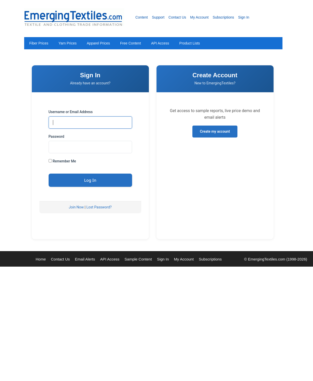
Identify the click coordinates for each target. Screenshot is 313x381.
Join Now (76, 207)
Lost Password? (98, 207)
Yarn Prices (68, 43)
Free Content (130, 43)
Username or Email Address (71, 112)
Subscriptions (223, 17)
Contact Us (177, 17)
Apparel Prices (98, 43)
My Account (199, 17)
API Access (160, 43)
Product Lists (189, 43)
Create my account (215, 131)
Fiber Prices (38, 43)
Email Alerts (85, 259)
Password (56, 136)
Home (41, 259)
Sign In (243, 17)
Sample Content (138, 259)
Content (141, 17)
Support (158, 17)
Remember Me (62, 161)
